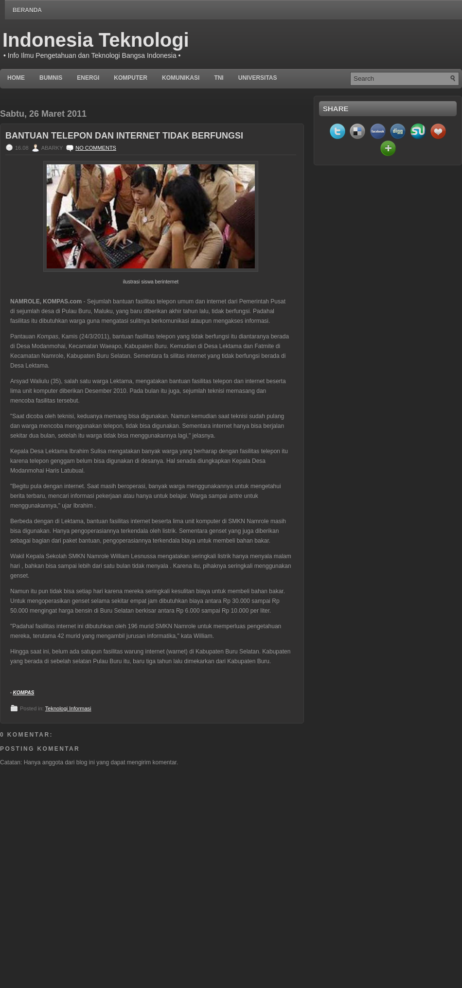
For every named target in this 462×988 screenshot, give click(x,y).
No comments (95, 148)
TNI (218, 77)
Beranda (27, 10)
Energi (88, 77)
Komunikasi (180, 77)
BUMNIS (50, 77)
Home (16, 77)
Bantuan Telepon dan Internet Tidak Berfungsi (124, 135)
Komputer (130, 77)
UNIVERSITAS (257, 77)
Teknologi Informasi (68, 708)
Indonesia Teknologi (95, 40)
